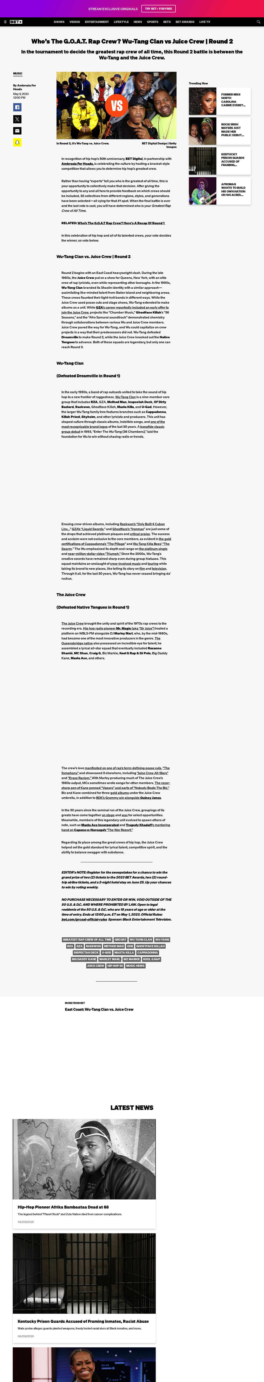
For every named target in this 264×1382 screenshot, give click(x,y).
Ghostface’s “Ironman (128, 529)
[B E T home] (16, 24)
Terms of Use (159, 1374)
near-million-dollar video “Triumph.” (94, 554)
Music (17, 73)
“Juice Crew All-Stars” (152, 773)
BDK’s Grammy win (110, 798)
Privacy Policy (197, 1374)
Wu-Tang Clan (125, 397)
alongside (143, 798)
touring (153, 563)
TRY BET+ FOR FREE (158, 9)
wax (125, 815)
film (142, 568)
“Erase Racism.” (80, 778)
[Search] (258, 22)
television (159, 568)
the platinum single (153, 549)
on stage (108, 815)
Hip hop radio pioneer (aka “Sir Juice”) (118, 628)
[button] (17, 107)
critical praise (140, 534)
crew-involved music (125, 563)
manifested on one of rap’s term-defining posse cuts (123, 768)
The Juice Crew (72, 623)
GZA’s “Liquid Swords (88, 529)
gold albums (119, 793)
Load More (132, 1327)
